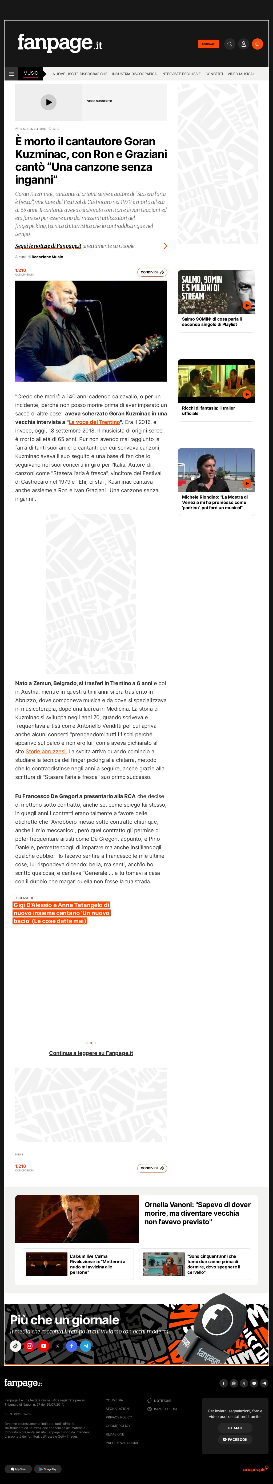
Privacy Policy (119, 1417)
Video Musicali (241, 74)
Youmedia (114, 1400)
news (19, 1154)
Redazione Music (47, 256)
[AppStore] (18, 1469)
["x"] (61, 1346)
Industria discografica (134, 74)
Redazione (115, 1434)
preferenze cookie (122, 1443)
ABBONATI (208, 44)
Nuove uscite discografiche (80, 74)
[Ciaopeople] (255, 1470)
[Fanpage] (23, 1383)
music (30, 73)
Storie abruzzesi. (46, 751)
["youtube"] (46, 1346)
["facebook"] (76, 1346)
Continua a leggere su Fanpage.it (91, 1053)
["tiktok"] (16, 1346)
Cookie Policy (118, 1426)
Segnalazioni (118, 1409)
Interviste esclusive (181, 74)
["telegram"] (91, 1346)
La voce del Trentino (94, 422)
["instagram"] (31, 1346)
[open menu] (11, 73)
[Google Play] (48, 1469)
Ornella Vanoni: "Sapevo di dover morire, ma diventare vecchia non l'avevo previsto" (197, 1213)
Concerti (214, 74)
